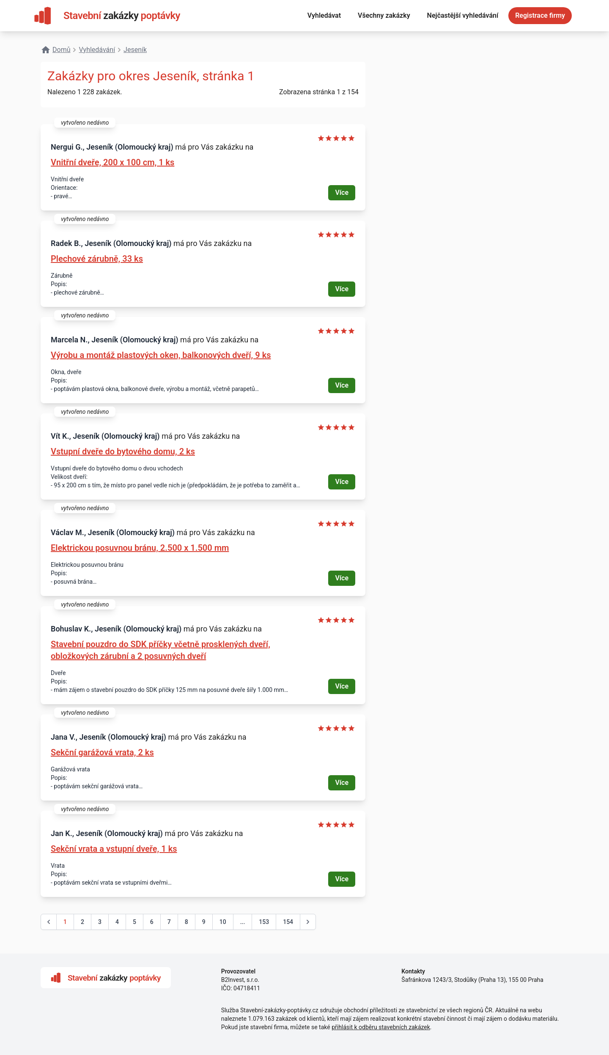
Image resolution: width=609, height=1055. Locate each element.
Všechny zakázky (384, 15)
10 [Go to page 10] (222, 921)
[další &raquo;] (308, 922)
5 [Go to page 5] (134, 921)
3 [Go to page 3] (100, 921)
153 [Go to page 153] (264, 921)
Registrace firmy (540, 15)
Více (341, 193)
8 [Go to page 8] (186, 921)
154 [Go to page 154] (288, 921)
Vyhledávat (324, 15)
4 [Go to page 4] (117, 921)
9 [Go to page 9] (204, 921)
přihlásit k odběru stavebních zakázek (381, 1027)
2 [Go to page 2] (82, 921)
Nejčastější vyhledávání (463, 15)
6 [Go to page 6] (152, 921)
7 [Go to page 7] (169, 921)
